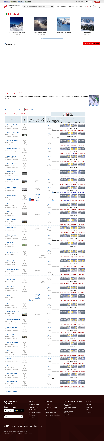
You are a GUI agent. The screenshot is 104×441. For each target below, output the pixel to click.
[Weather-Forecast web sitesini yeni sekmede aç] (28, 2)
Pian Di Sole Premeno (14, 253)
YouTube (88, 412)
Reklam (14, 426)
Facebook (89, 404)
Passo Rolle (87, 32)
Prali (8, 350)
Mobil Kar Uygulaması (51, 410)
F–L (16, 109)
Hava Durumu (61, 6)
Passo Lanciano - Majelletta (16, 148)
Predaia (9, 358)
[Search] (52, 6)
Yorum (42, 426)
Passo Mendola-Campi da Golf (16, 164)
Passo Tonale (11, 195)
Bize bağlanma (34, 426)
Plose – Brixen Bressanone (15, 311)
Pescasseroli (11, 227)
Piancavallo (10, 261)
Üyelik (47, 404)
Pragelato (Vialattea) (14, 342)
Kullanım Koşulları (8, 433)
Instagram (89, 407)
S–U (37, 109)
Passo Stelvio (11, 187)
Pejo (8, 212)
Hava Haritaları (33, 407)
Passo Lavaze (11, 156)
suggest (24, 129)
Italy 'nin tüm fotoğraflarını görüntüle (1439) (52, 38)
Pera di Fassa (11, 219)
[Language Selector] (13, 416)
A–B (6, 109)
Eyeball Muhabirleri (50, 412)
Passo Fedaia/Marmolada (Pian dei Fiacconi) (21, 140)
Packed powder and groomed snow (37, 197)
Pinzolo (9, 304)
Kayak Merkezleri (34, 404)
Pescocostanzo (12, 235)
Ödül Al (97, 1)
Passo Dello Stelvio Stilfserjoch (17, 133)
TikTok (88, 410)
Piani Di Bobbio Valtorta (14, 269)
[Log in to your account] (96, 6)
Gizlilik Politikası (19, 433)
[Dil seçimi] (88, 2)
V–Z (41, 109)
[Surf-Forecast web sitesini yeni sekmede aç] (7, 2)
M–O (20, 109)
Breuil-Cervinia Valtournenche (16, 32)
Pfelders (10, 243)
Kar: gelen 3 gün (93, 105)
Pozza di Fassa (12, 335)
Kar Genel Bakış (33, 410)
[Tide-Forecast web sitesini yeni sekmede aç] (21, 2)
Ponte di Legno (12, 327)
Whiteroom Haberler (35, 412)
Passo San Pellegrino (14, 179)
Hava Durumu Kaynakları (52, 415)
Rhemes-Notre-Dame (40, 32)
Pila (8, 295)
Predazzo (10, 366)
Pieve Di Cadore (12, 287)
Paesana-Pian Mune (13, 125)
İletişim (26, 426)
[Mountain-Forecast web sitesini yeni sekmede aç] (13, 2)
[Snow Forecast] (12, 6)
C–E (11, 109)
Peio (8, 204)
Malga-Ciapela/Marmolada (64, 32)
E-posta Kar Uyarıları (51, 407)
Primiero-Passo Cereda (14, 381)
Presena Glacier (12, 373)
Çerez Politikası (28, 433)
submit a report (43, 257)
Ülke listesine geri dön (11, 391)
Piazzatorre (11, 279)
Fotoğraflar (79, 6)
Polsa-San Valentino (13, 319)
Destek (20, 426)
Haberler (71, 6)
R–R (32, 109)
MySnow (31, 417)
